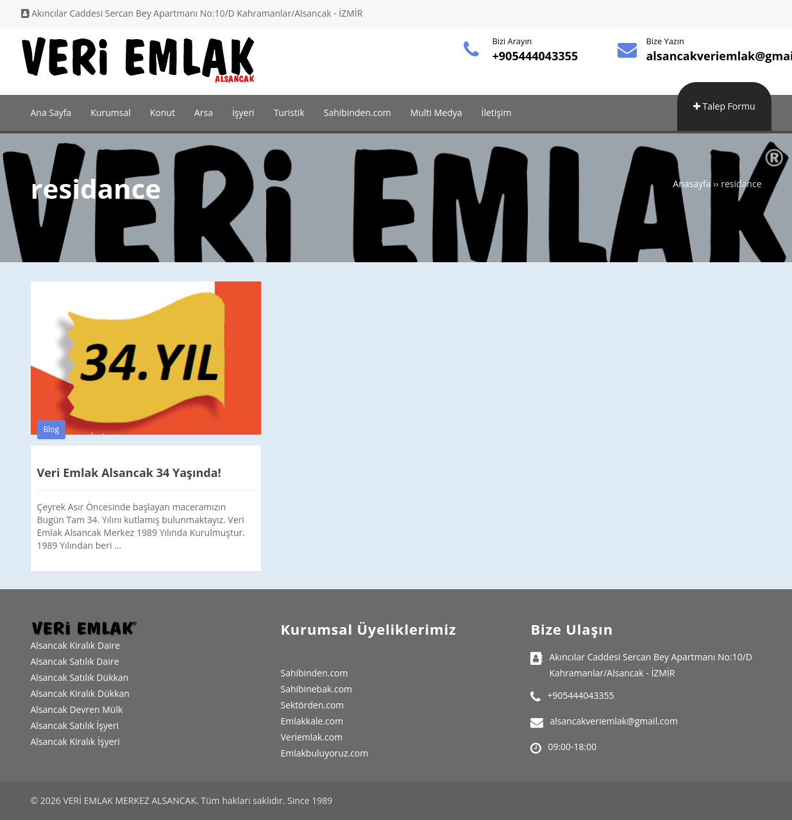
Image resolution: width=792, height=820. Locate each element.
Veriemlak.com (311, 737)
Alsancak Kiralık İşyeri (75, 741)
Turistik (289, 112)
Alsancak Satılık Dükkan (80, 677)
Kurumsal (110, 112)
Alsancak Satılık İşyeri (75, 725)
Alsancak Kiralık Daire (76, 645)
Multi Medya (436, 112)
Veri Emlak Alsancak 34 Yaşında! (129, 472)
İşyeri (243, 112)
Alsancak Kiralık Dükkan (80, 693)
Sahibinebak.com (316, 689)
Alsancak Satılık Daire (75, 661)
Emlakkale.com (311, 721)
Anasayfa (692, 184)
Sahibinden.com (357, 112)
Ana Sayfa (51, 112)
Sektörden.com (312, 705)
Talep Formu (724, 106)
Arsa (203, 112)
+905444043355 (535, 55)
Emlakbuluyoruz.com (324, 753)
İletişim (497, 112)
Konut (162, 112)
